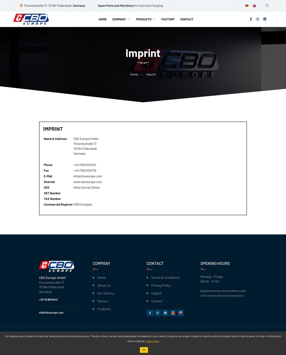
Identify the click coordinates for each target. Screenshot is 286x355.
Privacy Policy (161, 285)
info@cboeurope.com (51, 312)
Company (121, 19)
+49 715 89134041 (48, 299)
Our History (105, 293)
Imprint (156, 293)
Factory (168, 19)
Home (103, 19)
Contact (187, 19)
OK (144, 350)
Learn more (152, 341)
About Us (104, 285)
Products (146, 19)
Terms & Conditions (165, 277)
